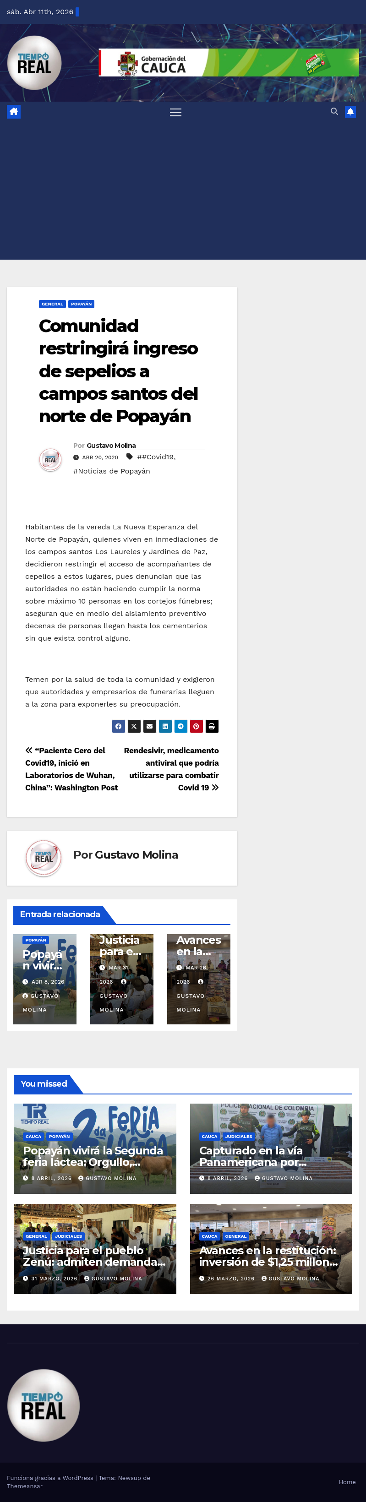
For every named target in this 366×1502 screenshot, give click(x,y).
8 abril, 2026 (53, 1178)
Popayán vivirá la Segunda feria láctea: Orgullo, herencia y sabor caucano (93, 1162)
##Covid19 (155, 456)
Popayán (81, 303)
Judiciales (238, 1136)
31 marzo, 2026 (56, 1279)
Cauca (33, 1136)
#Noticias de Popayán (111, 471)
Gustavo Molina (111, 445)
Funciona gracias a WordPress (51, 1478)
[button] (334, 111)
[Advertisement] (183, 191)
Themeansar (25, 1486)
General (52, 303)
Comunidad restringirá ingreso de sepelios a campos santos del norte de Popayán (118, 371)
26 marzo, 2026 (232, 1279)
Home (347, 1482)
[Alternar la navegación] (175, 112)
